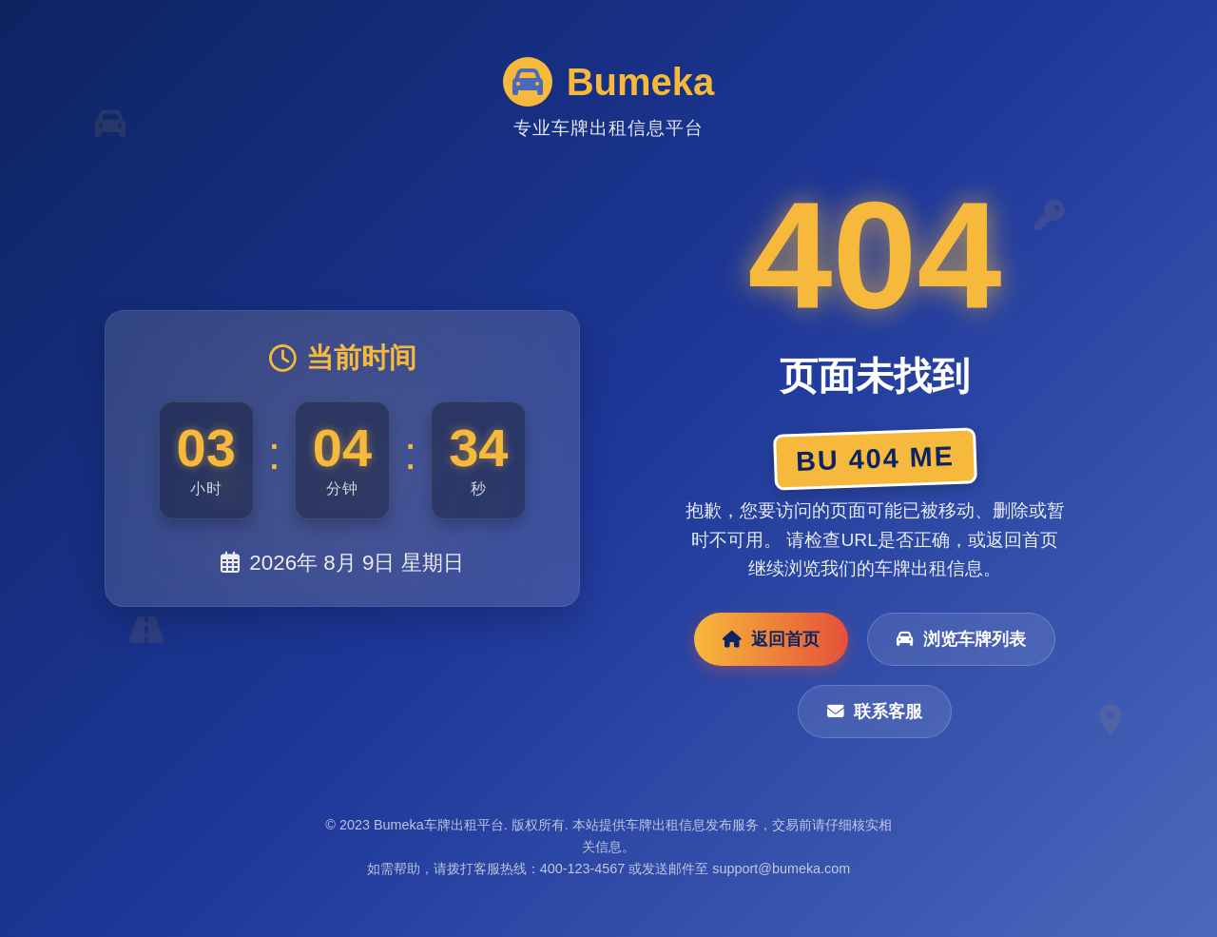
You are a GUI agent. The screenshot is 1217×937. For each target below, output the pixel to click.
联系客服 (874, 711)
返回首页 (771, 639)
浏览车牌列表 (961, 639)
